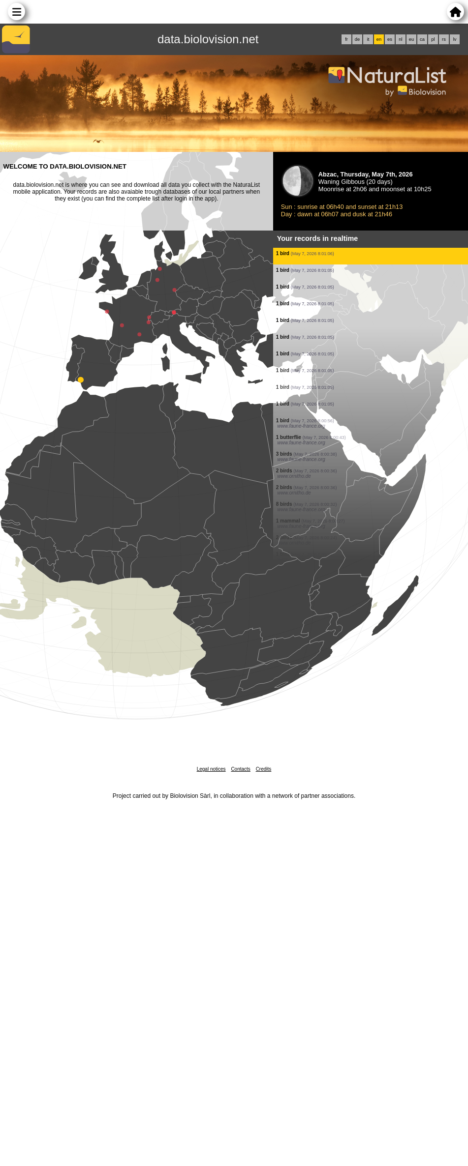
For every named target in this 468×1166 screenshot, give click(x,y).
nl (400, 39)
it (368, 39)
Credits (264, 769)
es (389, 39)
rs (444, 39)
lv (455, 39)
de (357, 39)
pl (433, 39)
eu (411, 39)
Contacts (240, 769)
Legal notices (211, 769)
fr (346, 39)
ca (422, 39)
